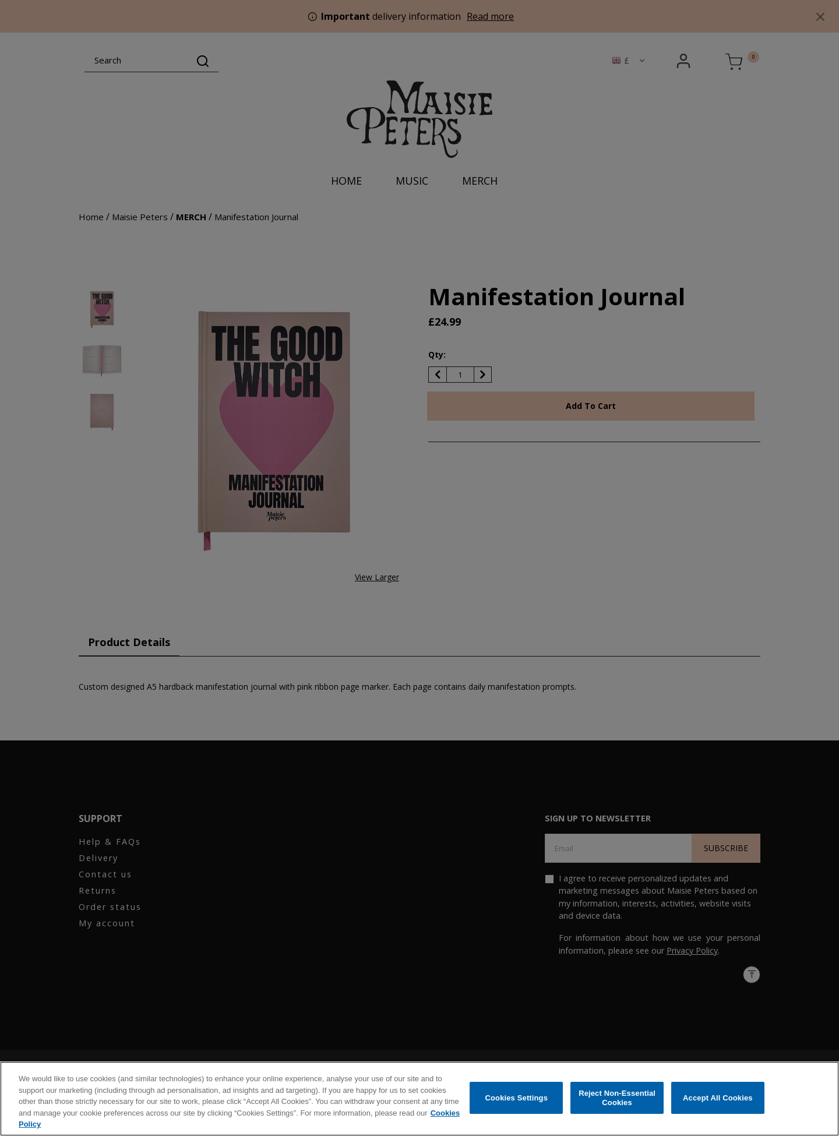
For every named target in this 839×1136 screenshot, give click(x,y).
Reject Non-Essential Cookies (617, 1100)
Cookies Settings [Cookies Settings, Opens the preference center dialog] (516, 1100)
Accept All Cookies (718, 1100)
